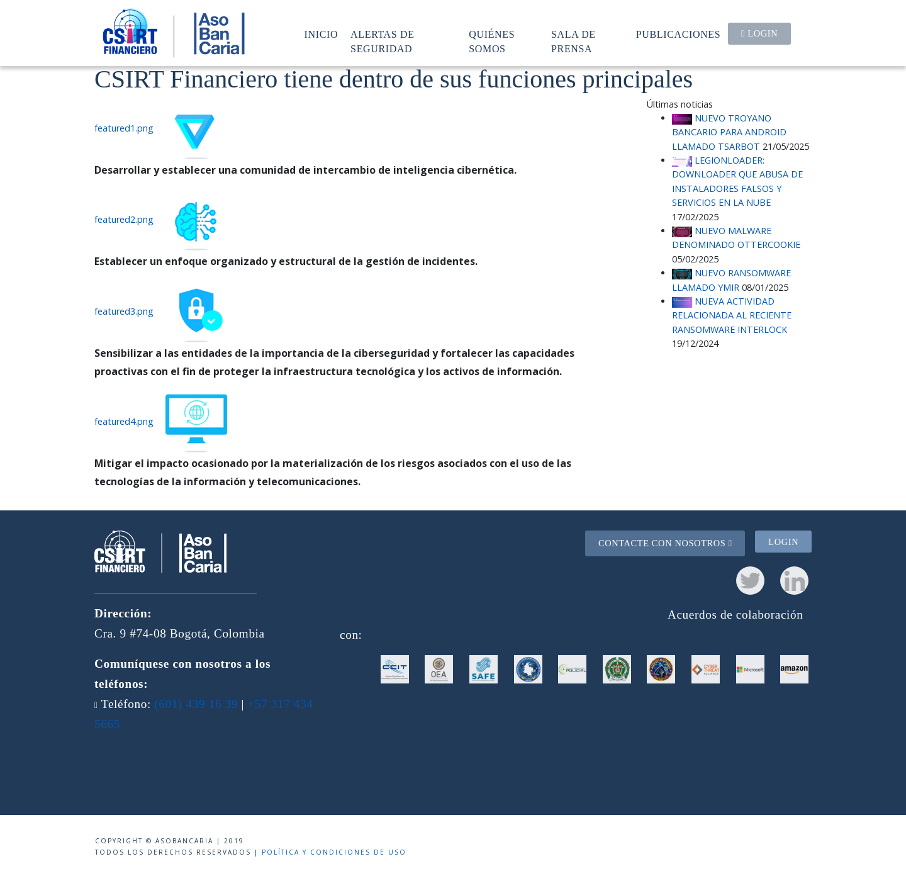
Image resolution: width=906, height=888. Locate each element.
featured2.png (124, 220)
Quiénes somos (492, 41)
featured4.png (124, 421)
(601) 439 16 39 (196, 704)
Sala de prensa (573, 41)
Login (759, 33)
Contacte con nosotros (665, 543)
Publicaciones (678, 34)
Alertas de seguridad (382, 41)
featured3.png (124, 311)
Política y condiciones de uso (334, 852)
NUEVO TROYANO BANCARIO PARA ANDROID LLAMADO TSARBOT (729, 132)
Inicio (321, 34)
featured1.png (124, 128)
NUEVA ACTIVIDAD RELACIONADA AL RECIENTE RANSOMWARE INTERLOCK (731, 315)
